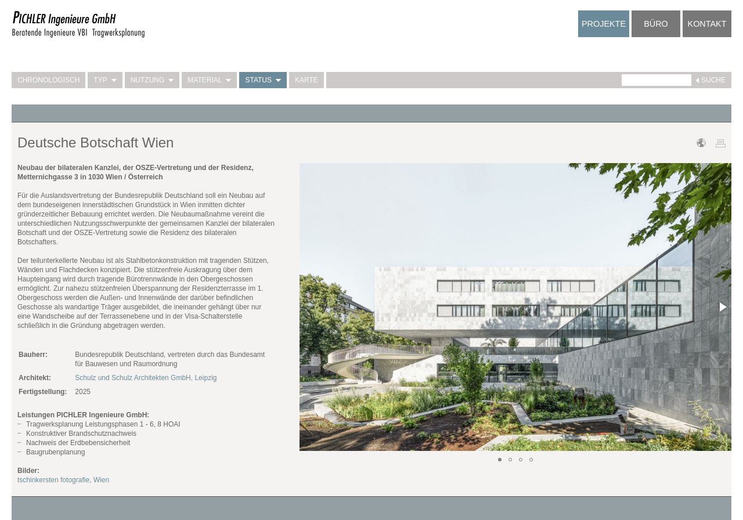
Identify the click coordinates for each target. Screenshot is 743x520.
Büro (656, 23)
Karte (306, 80)
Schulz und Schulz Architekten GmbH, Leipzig (146, 378)
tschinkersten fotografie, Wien (63, 480)
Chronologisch (48, 80)
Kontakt (707, 23)
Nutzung (152, 80)
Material (209, 80)
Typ (104, 80)
